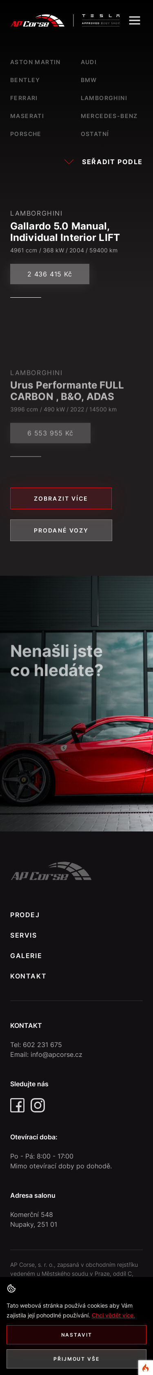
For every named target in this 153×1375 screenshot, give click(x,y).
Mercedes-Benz (109, 115)
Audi (89, 61)
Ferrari (24, 97)
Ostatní (95, 133)
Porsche (26, 133)
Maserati (27, 115)
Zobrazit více (61, 498)
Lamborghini (104, 97)
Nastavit (76, 1335)
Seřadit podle (103, 162)
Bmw (89, 79)
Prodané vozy (61, 530)
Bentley (25, 79)
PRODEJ (25, 915)
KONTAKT (28, 976)
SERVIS (23, 935)
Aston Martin (35, 61)
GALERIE (26, 956)
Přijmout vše (76, 1359)
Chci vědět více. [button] (113, 1315)
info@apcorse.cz (56, 1054)
